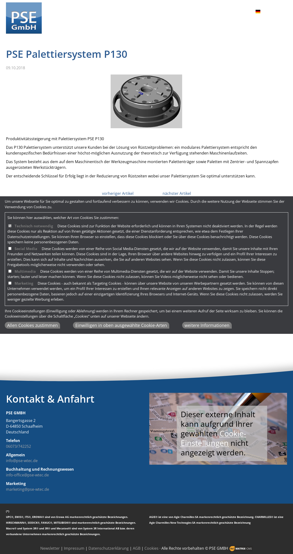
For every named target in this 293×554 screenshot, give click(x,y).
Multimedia (25, 271)
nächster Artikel (177, 193)
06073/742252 (18, 446)
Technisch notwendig (34, 226)
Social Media (26, 248)
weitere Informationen (207, 325)
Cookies (151, 548)
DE (255, 11)
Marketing (24, 283)
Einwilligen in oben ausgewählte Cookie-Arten (121, 325)
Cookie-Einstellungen (213, 438)
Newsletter (50, 548)
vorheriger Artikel (118, 193)
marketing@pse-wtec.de (27, 489)
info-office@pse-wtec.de (27, 475)
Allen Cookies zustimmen (32, 325)
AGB (136, 548)
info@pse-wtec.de (22, 460)
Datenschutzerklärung (108, 548)
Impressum (74, 548)
